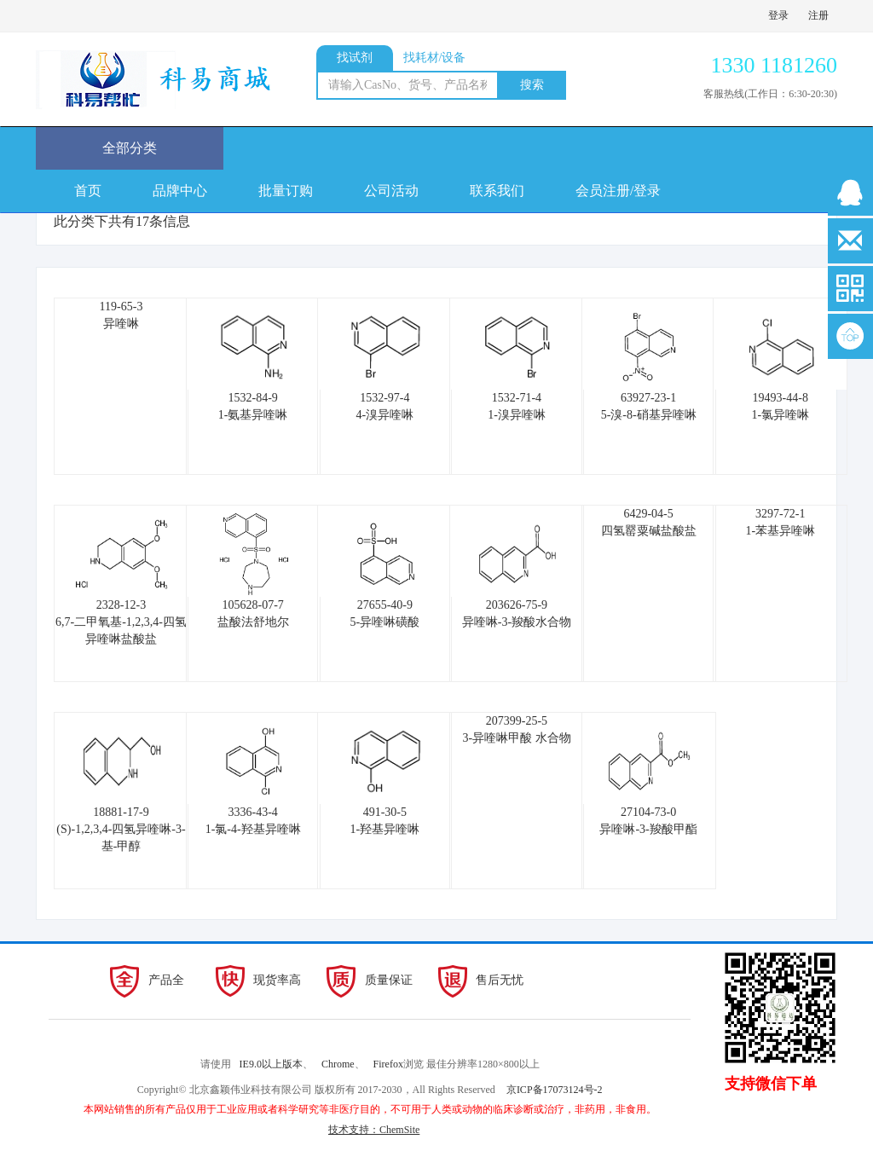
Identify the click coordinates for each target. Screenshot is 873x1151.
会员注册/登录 (618, 190)
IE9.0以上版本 (271, 1064)
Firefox (388, 1064)
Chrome (338, 1064)
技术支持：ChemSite (373, 1130)
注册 (818, 15)
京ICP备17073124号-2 (554, 1090)
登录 (778, 15)
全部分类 (129, 148)
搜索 (532, 84)
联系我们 (497, 190)
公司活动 (391, 190)
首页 (87, 190)
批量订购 (285, 190)
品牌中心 (180, 190)
